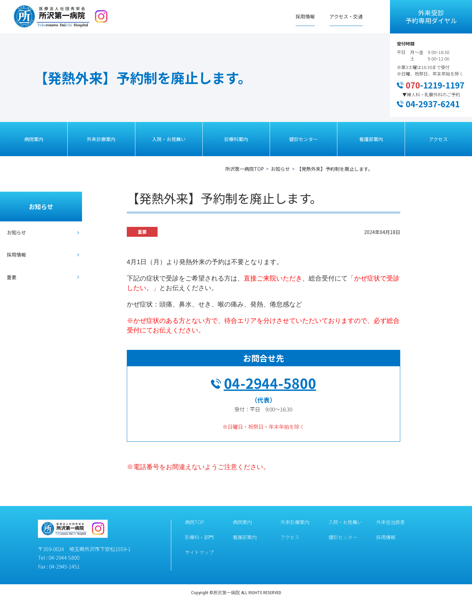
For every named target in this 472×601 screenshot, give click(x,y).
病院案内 (33, 139)
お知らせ (280, 168)
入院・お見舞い (169, 139)
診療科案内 (236, 139)
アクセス (438, 139)
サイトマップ (199, 552)
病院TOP (194, 522)
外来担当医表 (390, 522)
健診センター (303, 139)
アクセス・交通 (346, 16)
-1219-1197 (435, 85)
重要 (11, 277)
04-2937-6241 (433, 104)
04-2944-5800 (270, 383)
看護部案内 (371, 139)
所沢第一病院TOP (244, 168)
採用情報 (305, 16)
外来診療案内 (101, 139)
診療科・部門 (199, 537)
